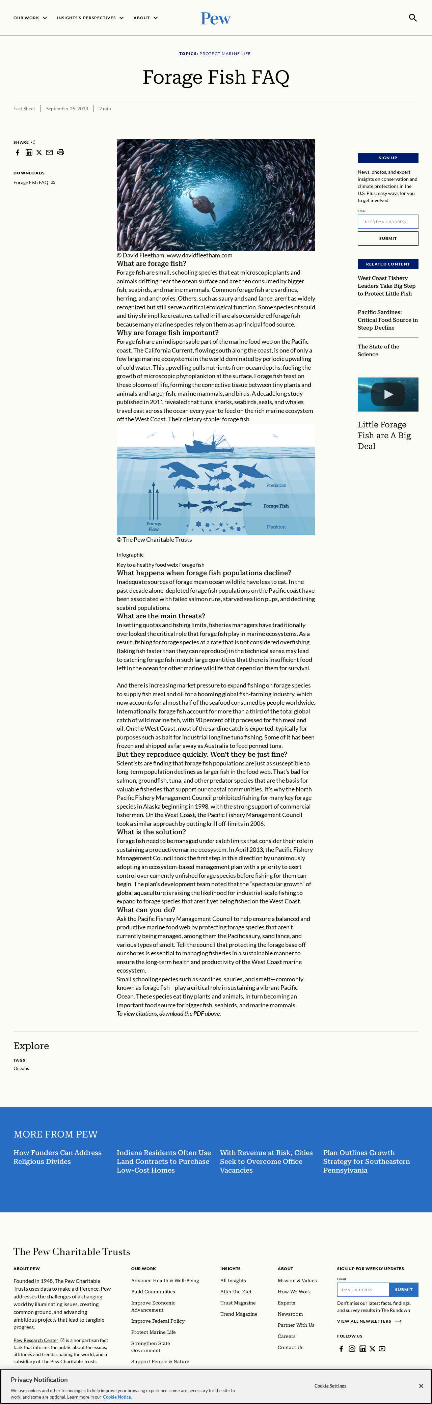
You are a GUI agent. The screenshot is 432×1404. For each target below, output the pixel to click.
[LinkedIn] (363, 1348)
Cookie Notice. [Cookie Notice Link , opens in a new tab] (117, 1397)
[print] (61, 151)
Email (362, 210)
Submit (388, 237)
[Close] (421, 1386)
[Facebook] (341, 1348)
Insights (230, 1267)
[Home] (72, 1251)
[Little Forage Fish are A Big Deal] (388, 393)
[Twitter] (373, 1348)
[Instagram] (352, 1348)
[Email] (388, 221)
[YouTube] (382, 1348)
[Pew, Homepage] (216, 17)
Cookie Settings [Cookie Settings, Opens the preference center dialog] (330, 1385)
